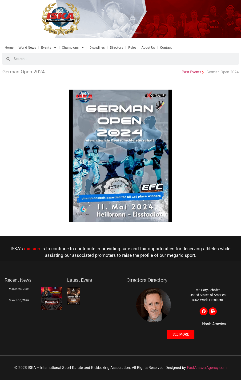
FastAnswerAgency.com (207, 367)
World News (27, 47)
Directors (116, 47)
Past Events (191, 72)
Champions (73, 47)
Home (9, 47)
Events (49, 47)
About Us (148, 47)
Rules (132, 47)
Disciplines (97, 47)
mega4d (175, 255)
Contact (166, 47)
